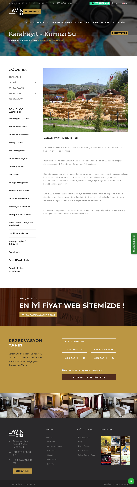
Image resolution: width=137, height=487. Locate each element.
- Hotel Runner (83, 446)
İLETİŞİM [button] (120, 22)
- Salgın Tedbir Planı (86, 455)
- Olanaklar (51, 441)
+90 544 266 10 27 (43, 3)
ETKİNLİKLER (82, 22)
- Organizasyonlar (54, 446)
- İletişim (50, 464)
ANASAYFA (14, 40)
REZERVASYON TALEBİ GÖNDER (89, 377)
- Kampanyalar (83, 437)
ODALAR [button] (30, 22)
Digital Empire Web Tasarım (115, 484)
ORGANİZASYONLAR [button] (62, 22)
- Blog (79, 441)
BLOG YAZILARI (29, 40)
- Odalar (49, 437)
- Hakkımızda (52, 459)
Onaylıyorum (83, 370)
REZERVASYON (32, 11)
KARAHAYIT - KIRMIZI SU (51, 40)
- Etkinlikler (51, 450)
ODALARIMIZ (22, 77)
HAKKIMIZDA (107, 22)
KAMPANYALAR (22, 88)
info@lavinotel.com (68, 3)
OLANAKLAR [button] (43, 22)
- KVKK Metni (83, 450)
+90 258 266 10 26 (19, 3)
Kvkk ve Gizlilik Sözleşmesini (77, 370)
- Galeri (49, 455)
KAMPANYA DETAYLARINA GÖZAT (38, 315)
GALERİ (95, 22)
